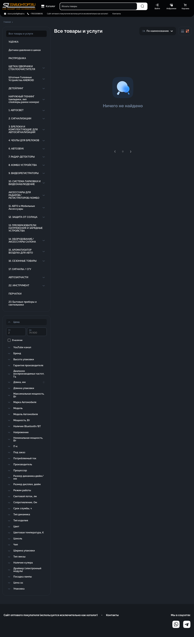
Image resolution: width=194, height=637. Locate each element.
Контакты (116, 14)
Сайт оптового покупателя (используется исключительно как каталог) (77, 14)
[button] (8, 22)
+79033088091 (36, 14)
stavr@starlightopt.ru (16, 14)
